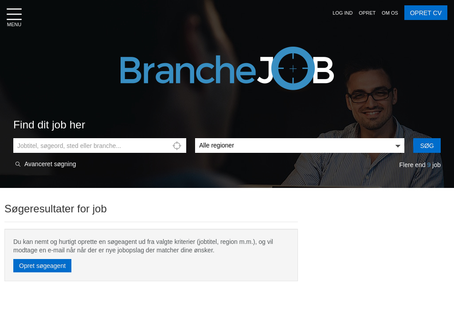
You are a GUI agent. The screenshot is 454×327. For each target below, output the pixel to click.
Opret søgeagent (42, 265)
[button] (342, 12)
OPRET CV (426, 12)
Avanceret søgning (50, 164)
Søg (427, 145)
